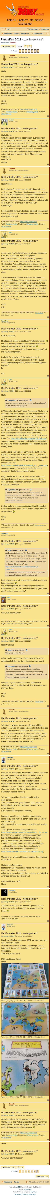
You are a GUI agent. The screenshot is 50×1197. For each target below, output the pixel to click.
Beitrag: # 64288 (7, 721)
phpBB (18, 1187)
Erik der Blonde (39, 312)
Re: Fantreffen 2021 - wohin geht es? (19, 128)
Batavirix (10, 757)
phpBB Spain (27, 1189)
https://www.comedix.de (28, 109)
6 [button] (34, 51)
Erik (10, 232)
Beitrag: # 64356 (7, 1154)
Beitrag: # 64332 (7, 769)
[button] (38, 51)
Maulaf (11, 120)
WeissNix (12, 890)
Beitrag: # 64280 (7, 244)
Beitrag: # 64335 (7, 902)
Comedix (13, 43)
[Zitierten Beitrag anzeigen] (30, 400)
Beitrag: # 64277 (7, 67)
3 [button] (25, 51)
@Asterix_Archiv (32, 112)
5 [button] (31, 51)
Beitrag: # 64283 (7, 332)
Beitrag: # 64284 (7, 391)
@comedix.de (6, 114)
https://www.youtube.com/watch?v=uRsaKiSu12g (22, 851)
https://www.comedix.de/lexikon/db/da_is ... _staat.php (24, 465)
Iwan (8, 597)
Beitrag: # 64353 (7, 1115)
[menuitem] (7, 29)
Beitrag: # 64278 (7, 131)
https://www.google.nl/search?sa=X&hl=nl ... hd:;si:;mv (24, 832)
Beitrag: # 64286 (7, 609)
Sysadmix (4, 321)
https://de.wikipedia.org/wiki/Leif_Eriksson (28, 438)
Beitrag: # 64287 (7, 641)
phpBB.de (34, 1192)
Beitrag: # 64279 (7, 180)
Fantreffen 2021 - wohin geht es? (22, 39)
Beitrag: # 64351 (7, 936)
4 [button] (28, 51)
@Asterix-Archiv (11, 112)
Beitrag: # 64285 (7, 544)
